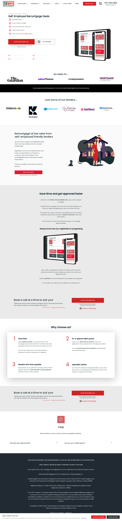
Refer (77, 4)
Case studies (67, 4)
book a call (90, 4)
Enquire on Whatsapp (89, 308)
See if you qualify (28, 172)
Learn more (83, 518)
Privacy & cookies (57, 513)
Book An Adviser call (21, 42)
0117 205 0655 (46, 42)
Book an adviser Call (88, 300)
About (57, 4)
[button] (23, 3)
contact (68, 513)
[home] (8, 4)
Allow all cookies (98, 517)
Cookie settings (113, 517)
